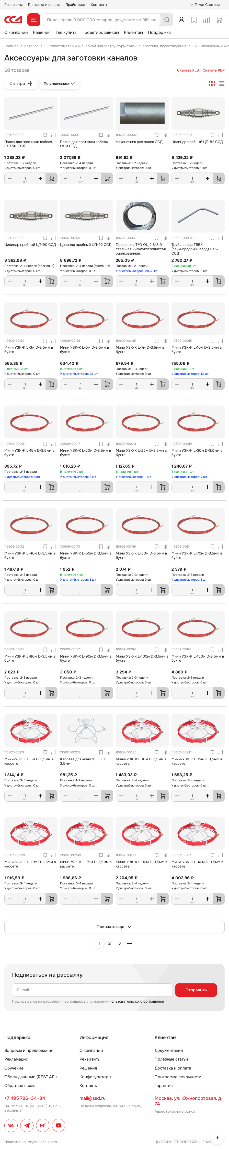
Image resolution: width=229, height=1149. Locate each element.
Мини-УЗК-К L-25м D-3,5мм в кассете (86, 864)
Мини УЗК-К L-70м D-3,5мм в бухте (196, 555)
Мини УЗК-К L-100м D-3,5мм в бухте (142, 658)
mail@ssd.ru (92, 1098)
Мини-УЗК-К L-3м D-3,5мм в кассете (29, 761)
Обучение (14, 1068)
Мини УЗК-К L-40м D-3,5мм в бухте (30, 555)
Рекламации (16, 1059)
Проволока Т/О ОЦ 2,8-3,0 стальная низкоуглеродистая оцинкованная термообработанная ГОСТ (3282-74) (141, 253)
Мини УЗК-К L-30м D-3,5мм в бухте (197, 452)
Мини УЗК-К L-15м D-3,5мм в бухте (29, 452)
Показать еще (114, 927)
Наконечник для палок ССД (139, 141)
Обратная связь (19, 1085)
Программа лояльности (178, 1077)
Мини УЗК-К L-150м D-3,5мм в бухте (197, 658)
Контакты (99, 4)
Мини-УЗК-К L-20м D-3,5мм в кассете (30, 864)
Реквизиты (13, 4)
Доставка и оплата (44, 4)
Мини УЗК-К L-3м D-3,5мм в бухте (28, 349)
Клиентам (133, 32)
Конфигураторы (95, 1077)
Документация (169, 1050)
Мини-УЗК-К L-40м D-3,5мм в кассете (197, 864)
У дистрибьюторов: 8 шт (22, 477)
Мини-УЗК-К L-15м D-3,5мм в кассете (196, 761)
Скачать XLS (188, 70)
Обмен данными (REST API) (30, 1077)
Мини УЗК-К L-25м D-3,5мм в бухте (141, 452)
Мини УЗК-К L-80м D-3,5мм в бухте (30, 658)
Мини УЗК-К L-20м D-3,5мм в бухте (85, 452)
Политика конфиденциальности (31, 1142)
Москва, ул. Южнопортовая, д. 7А (188, 1101)
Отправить (196, 990)
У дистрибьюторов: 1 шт (133, 477)
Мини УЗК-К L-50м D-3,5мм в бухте (85, 555)
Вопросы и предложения (28, 1050)
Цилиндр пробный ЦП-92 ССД (85, 244)
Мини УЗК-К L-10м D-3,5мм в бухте (196, 349)
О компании (16, 32)
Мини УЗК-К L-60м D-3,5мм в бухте (141, 555)
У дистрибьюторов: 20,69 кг (136, 271)
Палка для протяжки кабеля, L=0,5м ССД (28, 143)
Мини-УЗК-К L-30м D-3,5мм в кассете (141, 864)
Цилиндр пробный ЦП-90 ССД (30, 244)
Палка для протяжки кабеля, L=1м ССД (84, 143)
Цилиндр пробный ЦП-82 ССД (197, 141)
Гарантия (164, 1085)
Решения (42, 32)
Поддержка (159, 32)
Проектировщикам (100, 32)
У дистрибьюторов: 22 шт (79, 374)
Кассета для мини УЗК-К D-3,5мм (84, 761)
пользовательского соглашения (136, 1001)
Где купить (66, 32)
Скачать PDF (214, 70)
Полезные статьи (171, 1059)
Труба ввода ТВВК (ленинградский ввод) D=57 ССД (195, 249)
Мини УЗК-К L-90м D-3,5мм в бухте (85, 658)
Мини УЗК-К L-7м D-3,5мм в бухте (140, 349)
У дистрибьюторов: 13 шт (190, 374)
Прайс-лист (75, 4)
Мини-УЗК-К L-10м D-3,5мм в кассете (141, 761)
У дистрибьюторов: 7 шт (189, 477)
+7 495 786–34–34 (24, 1098)
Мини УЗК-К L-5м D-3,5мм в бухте (84, 349)
